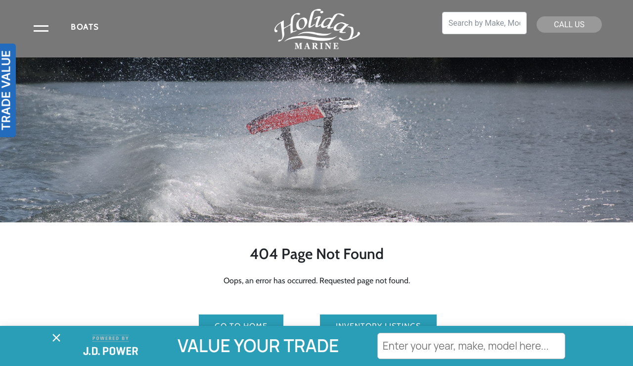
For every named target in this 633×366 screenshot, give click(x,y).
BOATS (85, 27)
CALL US (569, 24)
